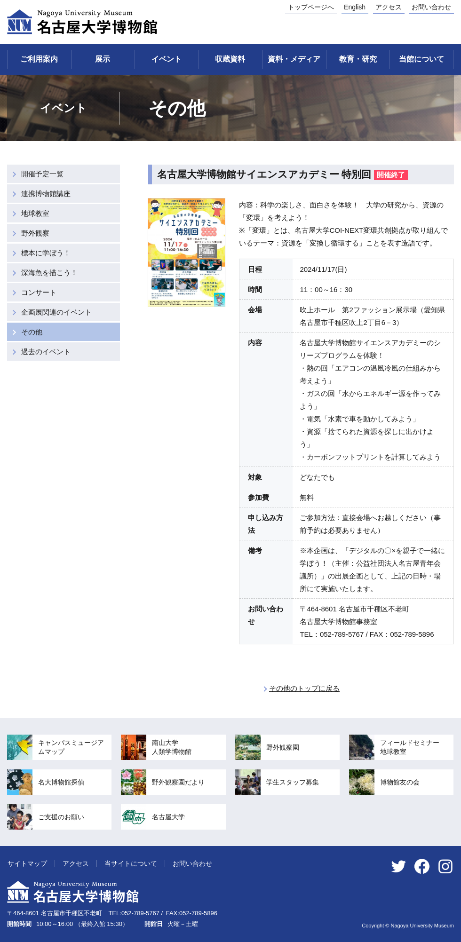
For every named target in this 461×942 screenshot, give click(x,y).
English (355, 7)
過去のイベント (46, 352)
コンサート (38, 292)
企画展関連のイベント (56, 312)
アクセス (388, 7)
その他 (31, 332)
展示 (102, 59)
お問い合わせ (431, 7)
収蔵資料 (230, 59)
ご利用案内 (39, 59)
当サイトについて (130, 863)
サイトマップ (27, 863)
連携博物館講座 (46, 194)
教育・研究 (358, 59)
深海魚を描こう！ (49, 273)
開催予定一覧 (42, 174)
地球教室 (35, 213)
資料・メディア (294, 59)
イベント (166, 59)
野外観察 (35, 233)
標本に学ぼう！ (46, 253)
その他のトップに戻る (304, 688)
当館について (421, 59)
